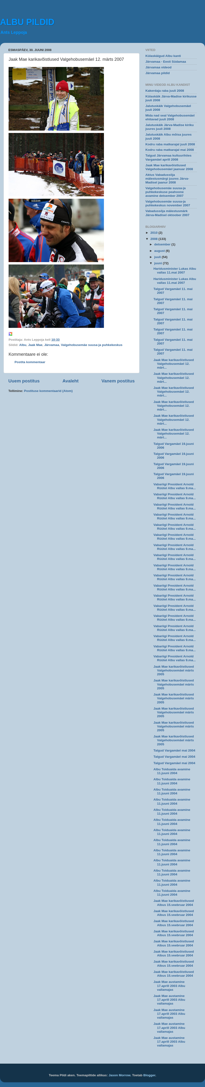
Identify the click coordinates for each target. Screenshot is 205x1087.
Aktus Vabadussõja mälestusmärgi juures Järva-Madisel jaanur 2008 (167, 178)
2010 (154, 232)
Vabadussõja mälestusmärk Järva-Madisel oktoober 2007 (167, 213)
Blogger (149, 1075)
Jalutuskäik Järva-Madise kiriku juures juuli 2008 (169, 127)
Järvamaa (51, 345)
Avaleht (70, 380)
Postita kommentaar (30, 362)
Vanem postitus (118, 380)
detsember (162, 244)
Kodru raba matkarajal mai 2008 (169, 150)
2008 (154, 239)
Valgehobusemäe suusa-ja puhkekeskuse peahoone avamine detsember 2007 (165, 192)
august (160, 251)
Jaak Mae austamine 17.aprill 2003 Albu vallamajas (169, 985)
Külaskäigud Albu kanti (163, 56)
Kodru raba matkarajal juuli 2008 (170, 144)
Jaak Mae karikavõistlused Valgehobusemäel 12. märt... (174, 363)
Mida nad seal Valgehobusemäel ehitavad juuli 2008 (170, 117)
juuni (158, 263)
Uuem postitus (24, 380)
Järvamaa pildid (157, 73)
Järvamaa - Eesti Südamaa (165, 61)
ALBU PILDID (27, 22)
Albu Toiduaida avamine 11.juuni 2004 (172, 771)
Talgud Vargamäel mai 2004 (174, 750)
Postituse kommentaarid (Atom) (48, 391)
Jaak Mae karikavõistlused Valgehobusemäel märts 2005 (174, 670)
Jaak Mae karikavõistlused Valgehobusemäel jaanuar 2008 (169, 167)
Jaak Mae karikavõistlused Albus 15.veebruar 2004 (174, 902)
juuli (158, 257)
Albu (22, 345)
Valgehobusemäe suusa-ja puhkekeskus (91, 345)
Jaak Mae (35, 345)
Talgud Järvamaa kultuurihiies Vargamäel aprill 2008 (168, 157)
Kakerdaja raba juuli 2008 (164, 90)
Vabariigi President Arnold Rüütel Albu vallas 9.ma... (175, 486)
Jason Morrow (119, 1075)
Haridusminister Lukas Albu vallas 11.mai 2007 (175, 270)
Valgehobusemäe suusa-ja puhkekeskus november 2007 (167, 203)
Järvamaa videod (158, 67)
